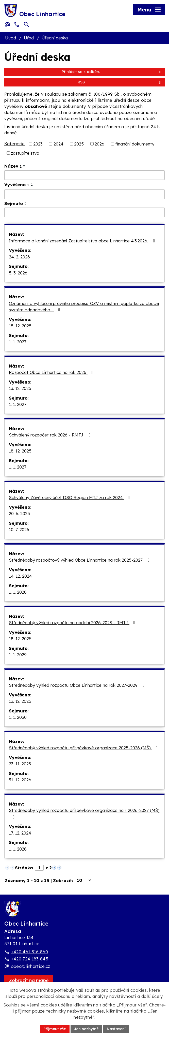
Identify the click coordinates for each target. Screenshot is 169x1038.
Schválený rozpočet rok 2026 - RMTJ (50, 434)
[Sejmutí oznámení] (84, 212)
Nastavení (116, 1029)
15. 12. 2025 (20, 325)
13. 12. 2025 (20, 388)
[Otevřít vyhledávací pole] (26, 24)
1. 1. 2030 (18, 717)
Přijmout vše (54, 1029)
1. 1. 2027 (17, 341)
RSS (120, 82)
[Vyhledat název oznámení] (84, 175)
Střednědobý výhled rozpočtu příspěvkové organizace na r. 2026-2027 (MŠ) (84, 813)
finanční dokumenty (134, 144)
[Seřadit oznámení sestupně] (24, 167)
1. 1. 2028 (18, 592)
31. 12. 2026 (20, 779)
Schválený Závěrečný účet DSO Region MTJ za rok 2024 (70, 497)
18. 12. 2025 (20, 451)
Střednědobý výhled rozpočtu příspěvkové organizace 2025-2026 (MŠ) (84, 747)
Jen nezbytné (86, 1029)
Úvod (10, 37)
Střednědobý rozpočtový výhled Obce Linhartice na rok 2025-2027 (80, 560)
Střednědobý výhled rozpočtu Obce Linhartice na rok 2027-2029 (77, 685)
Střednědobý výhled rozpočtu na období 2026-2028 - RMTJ (73, 622)
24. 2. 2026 (19, 256)
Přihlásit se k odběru (112, 71)
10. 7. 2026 (19, 529)
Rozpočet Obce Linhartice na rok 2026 (52, 372)
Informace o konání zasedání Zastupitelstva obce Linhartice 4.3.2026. (83, 240)
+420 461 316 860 (29, 951)
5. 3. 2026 (18, 272)
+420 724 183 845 (29, 958)
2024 (58, 144)
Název (13, 166)
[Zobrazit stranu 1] (39, 868)
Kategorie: (14, 143)
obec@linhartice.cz (30, 966)
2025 (79, 144)
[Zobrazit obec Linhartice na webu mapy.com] (28, 980)
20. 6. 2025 (19, 513)
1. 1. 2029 (18, 654)
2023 (38, 144)
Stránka (24, 867)
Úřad (29, 37)
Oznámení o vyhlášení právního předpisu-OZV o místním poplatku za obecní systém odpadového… (84, 307)
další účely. (152, 996)
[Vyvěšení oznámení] (84, 194)
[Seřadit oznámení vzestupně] (24, 165)
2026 (99, 144)
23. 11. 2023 (20, 763)
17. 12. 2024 (20, 833)
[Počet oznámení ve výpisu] (83, 880)
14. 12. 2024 (20, 576)
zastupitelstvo (25, 153)
